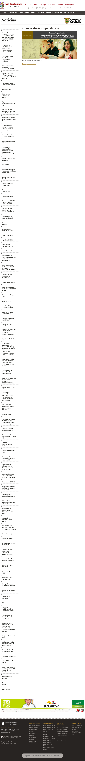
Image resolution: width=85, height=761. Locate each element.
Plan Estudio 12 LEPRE (49, 727)
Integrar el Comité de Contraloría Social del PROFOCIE (8, 488)
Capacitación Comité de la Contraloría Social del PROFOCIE (8, 475)
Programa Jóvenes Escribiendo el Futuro (8, 83)
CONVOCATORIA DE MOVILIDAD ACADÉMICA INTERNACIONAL (9, 332)
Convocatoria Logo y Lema (8, 295)
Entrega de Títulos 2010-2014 (7, 566)
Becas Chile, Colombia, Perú (9, 451)
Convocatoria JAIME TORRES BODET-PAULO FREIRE (8, 202)
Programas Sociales (62, 727)
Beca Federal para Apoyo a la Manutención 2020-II (8, 67)
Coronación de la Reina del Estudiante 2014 (9, 650)
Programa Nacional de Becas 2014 (8, 636)
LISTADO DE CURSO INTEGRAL (8, 544)
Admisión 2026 (69, 13)
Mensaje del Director (34, 725)
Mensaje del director (30, 8)
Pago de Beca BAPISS (8, 282)
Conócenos (13, 13)
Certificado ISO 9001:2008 (6, 597)
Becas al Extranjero (8, 534)
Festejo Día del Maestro (9, 656)
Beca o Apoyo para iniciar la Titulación (7, 217)
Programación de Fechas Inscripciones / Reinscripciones (8, 372)
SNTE (73, 734)
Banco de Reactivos (62, 741)
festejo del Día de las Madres (8, 661)
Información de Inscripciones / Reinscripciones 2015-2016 (8, 511)
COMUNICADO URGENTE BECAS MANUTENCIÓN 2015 (9, 527)
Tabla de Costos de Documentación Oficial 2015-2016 (8, 502)
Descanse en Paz (6, 89)
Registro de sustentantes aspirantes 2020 (9, 103)
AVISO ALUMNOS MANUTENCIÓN (7, 229)
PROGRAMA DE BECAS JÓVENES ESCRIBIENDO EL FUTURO (8, 128)
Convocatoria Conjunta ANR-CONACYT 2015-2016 (9, 436)
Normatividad (24, 13)
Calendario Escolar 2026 (62, 8)
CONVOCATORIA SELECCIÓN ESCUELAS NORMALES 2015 (7, 552)
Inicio (4, 13)
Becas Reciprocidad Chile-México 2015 (7, 429)
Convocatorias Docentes (6, 223)
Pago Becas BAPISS (8, 339)
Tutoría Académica (62, 737)
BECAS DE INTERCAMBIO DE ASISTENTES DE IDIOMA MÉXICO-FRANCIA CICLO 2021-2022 (8, 36)
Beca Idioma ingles (7, 251)
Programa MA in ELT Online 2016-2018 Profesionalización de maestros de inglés (8, 421)
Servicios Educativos (54, 13)
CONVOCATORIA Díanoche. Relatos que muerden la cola (8, 111)
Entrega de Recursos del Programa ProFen (8, 584)
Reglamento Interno (48, 8)
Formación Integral (62, 729)
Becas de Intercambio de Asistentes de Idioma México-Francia (9, 171)
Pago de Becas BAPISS (8, 387)
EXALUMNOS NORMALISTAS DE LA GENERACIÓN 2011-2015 (8, 407)
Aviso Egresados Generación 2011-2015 (8, 495)
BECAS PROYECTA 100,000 (8, 572)
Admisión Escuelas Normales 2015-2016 (8, 559)
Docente (36, 4)
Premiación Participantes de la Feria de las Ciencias (8, 609)
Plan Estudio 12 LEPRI (49, 725)
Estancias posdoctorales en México (7, 444)
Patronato (72, 8)
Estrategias (32, 733)
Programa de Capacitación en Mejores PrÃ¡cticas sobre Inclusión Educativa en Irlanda (8, 151)
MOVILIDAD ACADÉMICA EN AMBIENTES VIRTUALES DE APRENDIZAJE (7, 48)
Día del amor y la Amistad (7, 677)
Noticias (39, 8)
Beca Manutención (7, 538)
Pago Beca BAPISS (7, 196)
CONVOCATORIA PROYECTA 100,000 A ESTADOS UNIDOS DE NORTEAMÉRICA (9, 267)
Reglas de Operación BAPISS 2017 (8, 319)
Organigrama (32, 737)
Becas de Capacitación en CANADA (8, 142)
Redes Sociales (6, 689)
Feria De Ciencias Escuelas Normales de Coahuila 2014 (8, 617)
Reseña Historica (33, 727)
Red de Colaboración (62, 739)
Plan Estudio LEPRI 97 (49, 736)
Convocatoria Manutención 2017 (7, 245)
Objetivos (31, 731)
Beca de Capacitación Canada (8, 178)
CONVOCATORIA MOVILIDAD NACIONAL (7, 276)
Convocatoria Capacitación (6, 190)
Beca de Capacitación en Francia (8, 159)
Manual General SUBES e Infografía (8, 135)
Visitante (59, 4)
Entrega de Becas (7, 324)
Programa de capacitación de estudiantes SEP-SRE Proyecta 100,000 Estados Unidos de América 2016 (8, 396)
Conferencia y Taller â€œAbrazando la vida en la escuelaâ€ (8, 643)
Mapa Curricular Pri (48, 740)
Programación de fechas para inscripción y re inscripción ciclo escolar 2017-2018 (9, 258)
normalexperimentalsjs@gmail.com (12, 736)
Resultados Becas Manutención (7, 578)
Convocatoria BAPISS (8, 482)
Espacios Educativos (62, 731)
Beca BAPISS (6, 165)
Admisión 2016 (6, 414)
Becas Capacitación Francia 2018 (7, 184)
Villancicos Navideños (8, 603)
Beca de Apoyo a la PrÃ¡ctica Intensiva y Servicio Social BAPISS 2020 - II (9, 76)
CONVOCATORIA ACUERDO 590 (7, 312)
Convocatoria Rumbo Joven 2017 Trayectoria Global (9, 288)
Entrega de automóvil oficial (8, 591)
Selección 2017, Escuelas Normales (7, 306)
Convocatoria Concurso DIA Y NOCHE (7, 95)
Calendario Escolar (62, 735)
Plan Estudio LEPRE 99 (49, 738)
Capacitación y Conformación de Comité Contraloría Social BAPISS (8, 467)
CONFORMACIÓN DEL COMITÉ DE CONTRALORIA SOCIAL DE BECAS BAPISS (8, 362)
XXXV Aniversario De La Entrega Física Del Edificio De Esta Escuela (8, 669)
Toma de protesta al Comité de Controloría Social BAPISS (8, 458)
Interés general (70, 4)
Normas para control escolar (8, 683)
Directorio (31, 735)
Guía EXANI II (6, 301)
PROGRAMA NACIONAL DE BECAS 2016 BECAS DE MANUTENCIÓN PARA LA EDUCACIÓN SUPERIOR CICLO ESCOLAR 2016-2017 (8, 349)
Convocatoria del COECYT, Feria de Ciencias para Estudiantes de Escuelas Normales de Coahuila (8, 627)
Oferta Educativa (37, 13)
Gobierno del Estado (76, 725)
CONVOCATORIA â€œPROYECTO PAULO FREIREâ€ (8, 210)
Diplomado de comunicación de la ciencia (7, 519)
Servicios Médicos (62, 733)
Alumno (28, 4)
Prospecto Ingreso (48, 4)
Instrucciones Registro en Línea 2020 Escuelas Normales (9, 119)
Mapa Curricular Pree (48, 742)
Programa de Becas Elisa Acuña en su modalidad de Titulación (7, 59)
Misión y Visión (33, 729)
